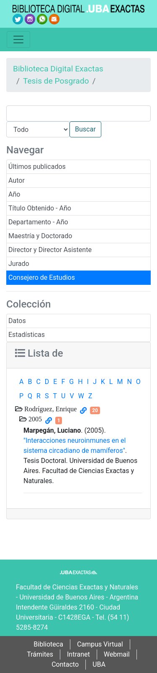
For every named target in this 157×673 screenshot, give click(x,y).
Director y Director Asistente (50, 250)
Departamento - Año (38, 222)
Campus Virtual (100, 644)
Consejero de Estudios (41, 277)
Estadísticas (26, 335)
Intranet (78, 654)
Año (14, 194)
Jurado (18, 264)
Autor (16, 180)
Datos (17, 321)
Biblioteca (48, 644)
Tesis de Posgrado (56, 81)
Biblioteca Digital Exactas (58, 69)
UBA (99, 664)
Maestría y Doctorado (40, 236)
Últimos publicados (37, 167)
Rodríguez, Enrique (50, 408)
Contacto (65, 664)
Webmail (117, 654)
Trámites (40, 654)
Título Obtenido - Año (39, 208)
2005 (34, 418)
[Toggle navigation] (18, 39)
